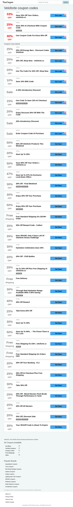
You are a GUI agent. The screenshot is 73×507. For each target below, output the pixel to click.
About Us (8, 494)
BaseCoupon (8, 2)
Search (66, 2)
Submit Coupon (9, 502)
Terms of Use (9, 499)
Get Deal (58, 144)
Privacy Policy (9, 496)
